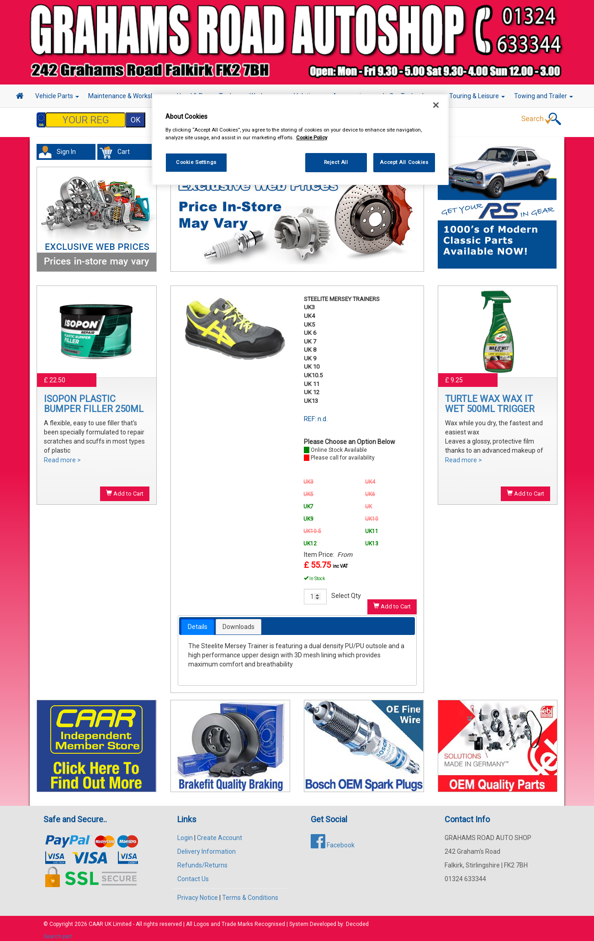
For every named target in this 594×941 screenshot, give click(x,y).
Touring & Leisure (477, 96)
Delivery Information (206, 847)
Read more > (62, 455)
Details (197, 622)
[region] (300, 139)
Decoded (357, 919)
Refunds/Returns (202, 860)
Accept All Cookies (404, 162)
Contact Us (193, 874)
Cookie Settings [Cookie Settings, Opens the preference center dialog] (196, 162)
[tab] (197, 622)
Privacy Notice (197, 893)
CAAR (96, 919)
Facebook (333, 840)
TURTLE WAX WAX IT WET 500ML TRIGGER (490, 399)
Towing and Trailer (543, 96)
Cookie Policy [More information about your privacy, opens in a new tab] (311, 137)
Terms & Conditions (250, 893)
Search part (57, 932)
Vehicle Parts (57, 96)
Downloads (239, 622)
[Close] (436, 105)
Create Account (219, 833)
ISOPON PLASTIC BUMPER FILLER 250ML (93, 399)
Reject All (336, 162)
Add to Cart (124, 488)
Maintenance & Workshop (128, 96)
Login (185, 833)
